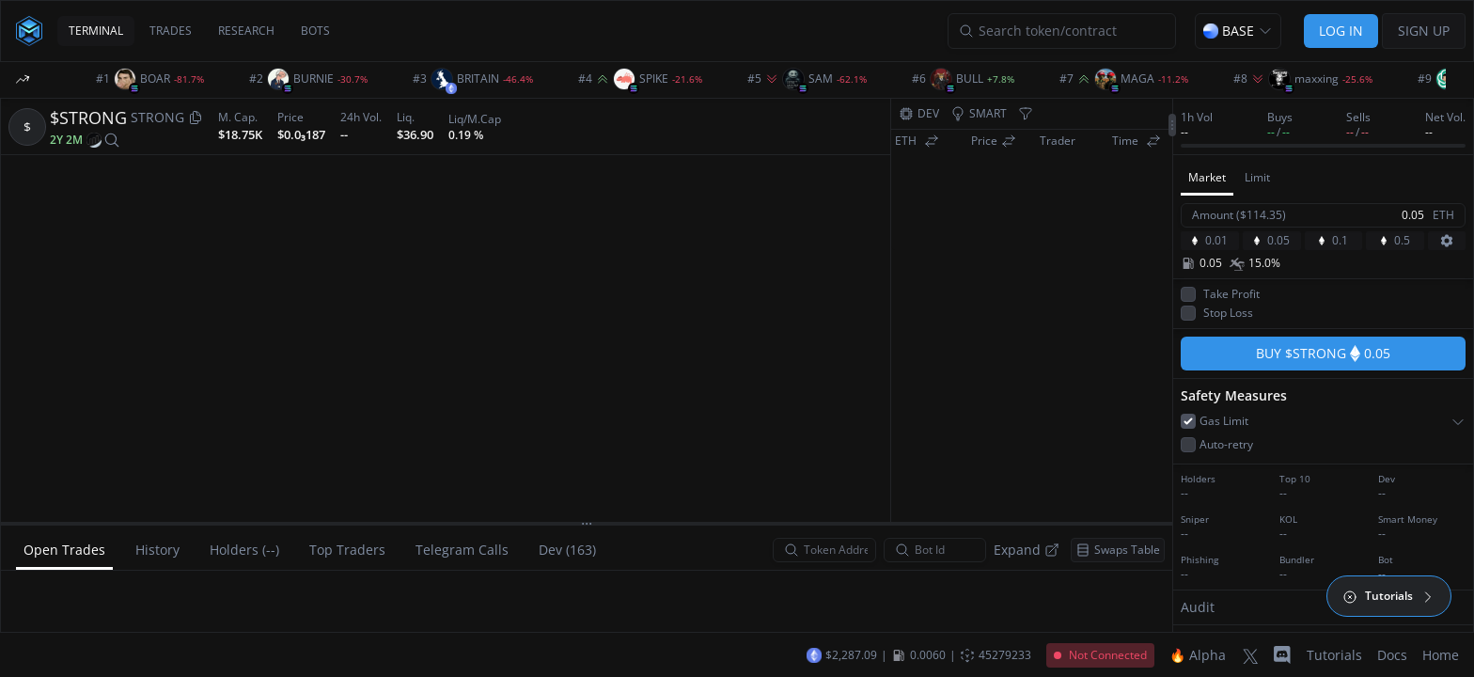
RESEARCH (246, 31)
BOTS (315, 31)
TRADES (170, 31)
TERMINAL (96, 31)
